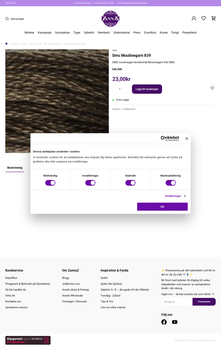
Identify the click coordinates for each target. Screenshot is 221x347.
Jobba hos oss (71, 283)
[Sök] (8, 18)
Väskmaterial (121, 32)
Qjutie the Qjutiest (111, 283)
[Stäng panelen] (187, 138)
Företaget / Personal (74, 301)
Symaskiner (62, 32)
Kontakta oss (13, 301)
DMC (114, 50)
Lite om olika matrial (113, 307)
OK (162, 206)
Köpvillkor (11, 278)
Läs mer (117, 69)
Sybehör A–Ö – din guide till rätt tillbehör (125, 289)
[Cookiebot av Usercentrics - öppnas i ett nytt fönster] (163, 138)
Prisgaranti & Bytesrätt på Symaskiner (27, 283)
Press (136, 32)
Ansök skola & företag (75, 289)
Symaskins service (16, 307)
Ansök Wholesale (72, 295)
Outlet (104, 278)
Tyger (76, 32)
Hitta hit (10, 295)
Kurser (164, 32)
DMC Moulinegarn (51, 44)
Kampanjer (44, 32)
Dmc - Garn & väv (31, 44)
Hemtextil (104, 32)
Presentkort (189, 32)
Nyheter (29, 32)
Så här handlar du (15, 289)
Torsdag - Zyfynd (110, 295)
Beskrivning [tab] (14, 167)
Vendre (212, 340)
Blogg (65, 278)
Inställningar (173, 195)
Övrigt (175, 32)
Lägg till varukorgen (147, 89)
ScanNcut (150, 32)
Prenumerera (204, 301)
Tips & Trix (10, 3)
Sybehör (89, 32)
